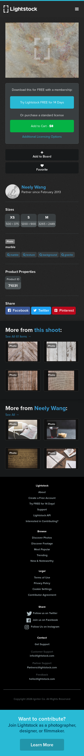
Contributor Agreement (42, 595)
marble (13, 255)
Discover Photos (42, 537)
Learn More (42, 744)
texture (29, 255)
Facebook (17, 310)
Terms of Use (42, 577)
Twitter (41, 310)
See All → (12, 414)
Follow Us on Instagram (45, 626)
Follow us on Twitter (45, 613)
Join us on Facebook (45, 620)
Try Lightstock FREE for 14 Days (42, 102)
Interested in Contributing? (42, 521)
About (42, 492)
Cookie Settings (42, 589)
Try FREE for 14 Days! (42, 503)
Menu (76, 9)
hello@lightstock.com (42, 679)
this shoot (47, 330)
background (48, 255)
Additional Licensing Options (42, 136)
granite (67, 255)
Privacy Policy (42, 583)
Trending (42, 555)
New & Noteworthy (42, 561)
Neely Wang (34, 187)
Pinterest (64, 310)
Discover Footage (42, 543)
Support (42, 509)
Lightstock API (42, 515)
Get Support (42, 644)
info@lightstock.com (42, 656)
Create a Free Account (42, 498)
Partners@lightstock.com (42, 667)
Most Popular (42, 549)
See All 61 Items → (18, 336)
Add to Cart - (42, 126)
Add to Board (42, 155)
